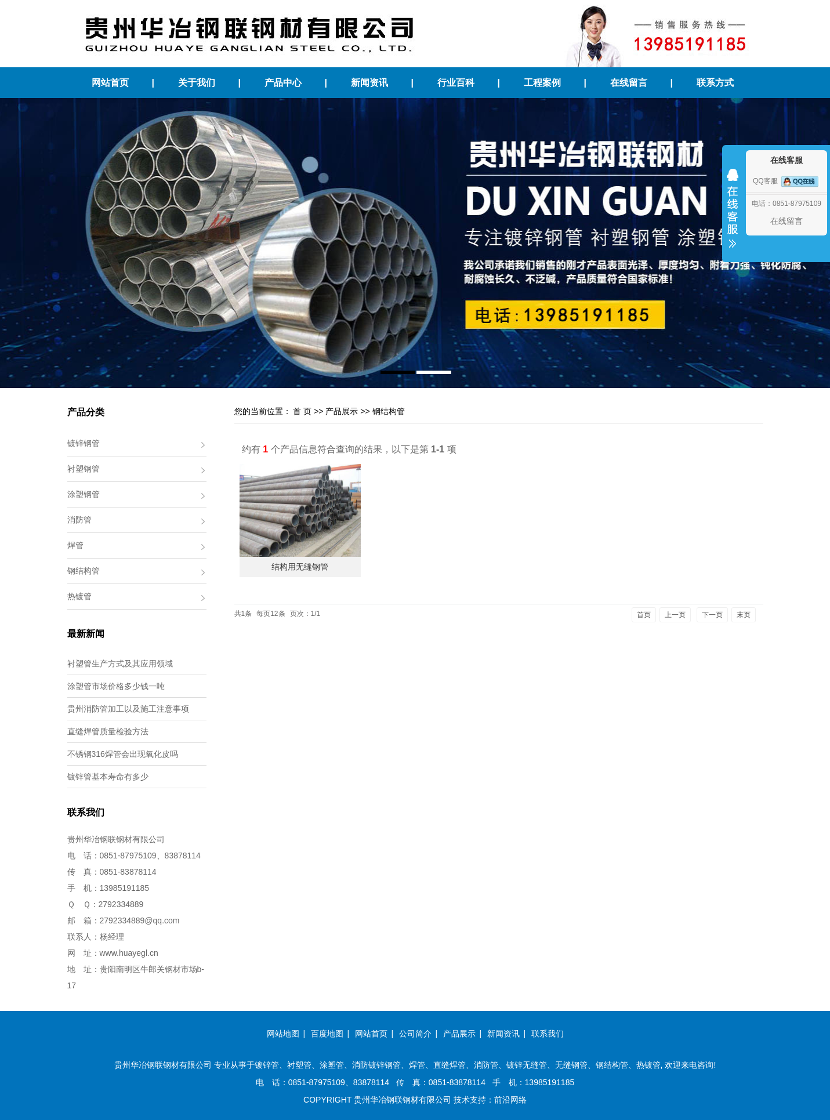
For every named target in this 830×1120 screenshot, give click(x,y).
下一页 (712, 615)
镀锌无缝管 (526, 1065)
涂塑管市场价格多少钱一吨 (116, 686)
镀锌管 (267, 1065)
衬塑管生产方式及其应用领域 (120, 663)
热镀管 (79, 596)
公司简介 (415, 1033)
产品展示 (341, 411)
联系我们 (547, 1033)
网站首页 (110, 83)
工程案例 (542, 83)
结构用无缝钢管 (299, 566)
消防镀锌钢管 (376, 1065)
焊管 (75, 545)
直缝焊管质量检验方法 (107, 731)
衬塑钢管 (83, 468)
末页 (744, 615)
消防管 (79, 519)
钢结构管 (83, 570)
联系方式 (715, 83)
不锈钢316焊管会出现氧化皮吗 (122, 754)
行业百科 (455, 83)
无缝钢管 (571, 1065)
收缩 (732, 216)
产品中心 (283, 83)
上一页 (675, 615)
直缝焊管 (449, 1065)
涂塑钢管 (83, 494)
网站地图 (283, 1033)
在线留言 (628, 83)
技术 (462, 1099)
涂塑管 (332, 1065)
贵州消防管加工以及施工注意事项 (128, 708)
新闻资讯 (369, 83)
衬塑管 (299, 1065)
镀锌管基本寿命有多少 (107, 776)
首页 (644, 615)
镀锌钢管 (83, 443)
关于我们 (196, 83)
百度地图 (327, 1033)
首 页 (302, 411)
